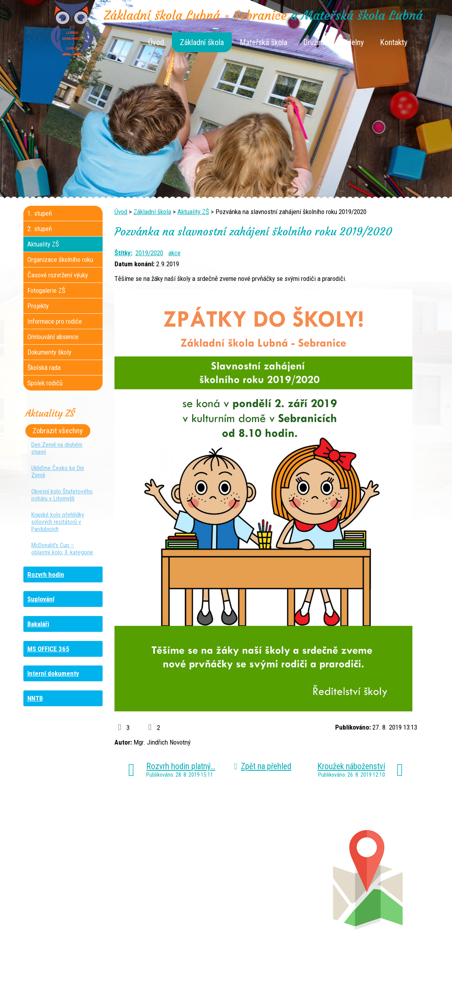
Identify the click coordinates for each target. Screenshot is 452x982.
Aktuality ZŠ (193, 212)
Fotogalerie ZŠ (46, 290)
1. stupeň (39, 213)
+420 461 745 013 (278, 885)
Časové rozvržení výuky (57, 275)
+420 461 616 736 (173, 878)
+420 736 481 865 (66, 878)
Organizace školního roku (60, 260)
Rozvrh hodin (45, 574)
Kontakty (394, 42)
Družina (314, 42)
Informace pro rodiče (54, 321)
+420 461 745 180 (279, 870)
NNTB (35, 698)
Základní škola (202, 42)
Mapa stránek (313, 963)
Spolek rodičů (45, 383)
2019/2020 (149, 253)
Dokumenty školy (49, 352)
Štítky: (123, 253)
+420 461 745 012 (277, 878)
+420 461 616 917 (171, 885)
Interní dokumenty (53, 673)
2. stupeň (39, 229)
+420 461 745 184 (76, 870)
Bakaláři (38, 624)
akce (174, 253)
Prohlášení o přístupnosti (366, 963)
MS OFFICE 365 (48, 649)
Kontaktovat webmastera (259, 963)
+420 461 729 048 (75, 885)
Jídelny (353, 42)
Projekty (38, 306)
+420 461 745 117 (178, 870)
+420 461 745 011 (272, 893)
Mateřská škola (263, 42)
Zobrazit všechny (57, 431)
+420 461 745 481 (77, 893)
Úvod (156, 42)
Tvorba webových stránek (216, 971)
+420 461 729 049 (69, 901)
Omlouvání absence (52, 337)
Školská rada (44, 368)
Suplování (40, 599)
